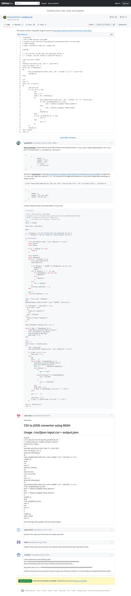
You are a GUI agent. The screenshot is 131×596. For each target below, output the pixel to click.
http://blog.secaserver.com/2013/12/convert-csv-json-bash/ (72, 31)
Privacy (44, 590)
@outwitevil (36, 174)
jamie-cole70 (28, 530)
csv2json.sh (26, 17)
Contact (73, 590)
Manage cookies (82, 590)
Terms (39, 590)
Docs (68, 590)
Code (7, 25)
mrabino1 (27, 555)
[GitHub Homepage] (22, 590)
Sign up (126, 3)
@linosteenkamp (29, 148)
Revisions (18, 25)
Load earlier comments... (68, 138)
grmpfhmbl (28, 143)
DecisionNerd (13, 17)
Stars (30, 25)
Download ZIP (123, 24)
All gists (44, 3)
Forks (42, 25)
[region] (65, 85)
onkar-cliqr (28, 416)
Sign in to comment (80, 581)
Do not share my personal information (99, 590)
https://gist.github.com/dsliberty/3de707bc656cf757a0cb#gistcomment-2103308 (72, 174)
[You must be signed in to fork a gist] (123, 17)
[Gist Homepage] (7, 3)
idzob (26, 542)
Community (62, 590)
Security (50, 590)
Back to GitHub (53, 3)
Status (55, 590)
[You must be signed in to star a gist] (113, 17)
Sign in (117, 3)
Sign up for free (25, 581)
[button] (114, 24)
